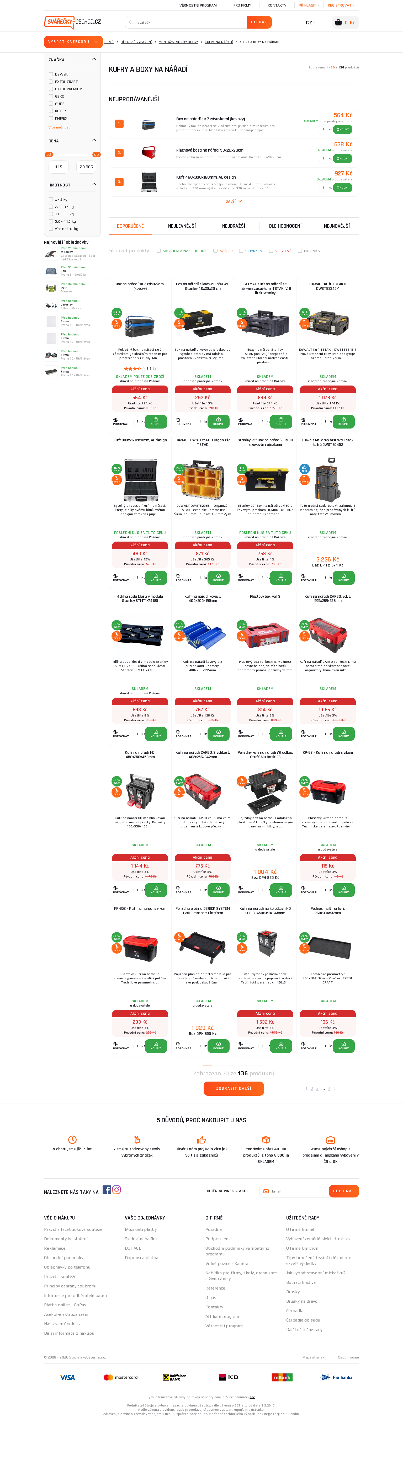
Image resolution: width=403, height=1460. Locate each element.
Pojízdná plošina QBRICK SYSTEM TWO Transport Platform (203, 947)
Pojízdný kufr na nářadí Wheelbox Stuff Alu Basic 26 (265, 781)
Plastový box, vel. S (265, 614)
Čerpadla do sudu (303, 1359)
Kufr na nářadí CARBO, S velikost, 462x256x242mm (203, 781)
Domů (109, 42)
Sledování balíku (141, 1278)
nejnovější (337, 226)
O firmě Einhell (301, 1269)
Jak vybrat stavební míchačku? (316, 1312)
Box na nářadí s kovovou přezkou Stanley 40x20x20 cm (203, 288)
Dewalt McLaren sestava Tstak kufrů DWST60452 (327, 452)
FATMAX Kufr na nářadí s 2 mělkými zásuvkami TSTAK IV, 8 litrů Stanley (265, 290)
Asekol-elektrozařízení (66, 1354)
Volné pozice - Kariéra (226, 1303)
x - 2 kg (61, 199)
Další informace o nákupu (69, 1373)
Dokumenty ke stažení (66, 1278)
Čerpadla (295, 1350)
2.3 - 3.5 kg (64, 207)
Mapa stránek (312, 1397)
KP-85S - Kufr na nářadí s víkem (140, 942)
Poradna (213, 1269)
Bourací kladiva (301, 1322)
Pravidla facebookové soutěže (73, 1269)
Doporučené (130, 226)
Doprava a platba (141, 1297)
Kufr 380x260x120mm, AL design (140, 450)
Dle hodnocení (285, 226)
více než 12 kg (66, 229)
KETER (60, 111)
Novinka (312, 251)
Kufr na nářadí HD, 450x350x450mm (140, 781)
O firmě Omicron (302, 1288)
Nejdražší (233, 226)
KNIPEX (61, 118)
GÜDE (60, 103)
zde (252, 1437)
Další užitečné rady (304, 1369)
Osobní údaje (348, 1397)
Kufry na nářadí (219, 42)
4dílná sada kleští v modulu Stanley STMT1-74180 (140, 616)
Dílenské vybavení (136, 42)
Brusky (293, 1331)
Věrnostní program (198, 5)
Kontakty (277, 5)
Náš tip (226, 251)
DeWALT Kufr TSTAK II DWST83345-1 (327, 288)
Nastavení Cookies (62, 1363)
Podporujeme (218, 1278)
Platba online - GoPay (65, 1344)
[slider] (47, 154)
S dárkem (254, 251)
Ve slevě (283, 251)
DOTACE (133, 1288)
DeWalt (61, 74)
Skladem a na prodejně (185, 251)
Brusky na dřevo (302, 1341)
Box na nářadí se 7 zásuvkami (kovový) (140, 288)
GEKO (59, 96)
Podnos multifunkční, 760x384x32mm (328, 945)
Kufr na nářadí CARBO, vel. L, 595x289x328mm (328, 616)
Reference (215, 1327)
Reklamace (54, 1288)
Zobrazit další (234, 1128)
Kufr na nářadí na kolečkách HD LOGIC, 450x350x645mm (265, 945)
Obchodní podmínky (63, 1297)
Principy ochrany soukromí (70, 1325)
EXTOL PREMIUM (68, 89)
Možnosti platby (141, 1269)
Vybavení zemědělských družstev (318, 1278)
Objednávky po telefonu (67, 1306)
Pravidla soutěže (60, 1316)
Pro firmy (242, 5)
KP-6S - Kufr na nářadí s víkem (328, 778)
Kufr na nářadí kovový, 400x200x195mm (202, 616)
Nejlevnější (182, 226)
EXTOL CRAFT (66, 81)
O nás (210, 1337)
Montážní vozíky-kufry (178, 42)
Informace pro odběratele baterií (76, 1335)
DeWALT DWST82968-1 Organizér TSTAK (202, 452)
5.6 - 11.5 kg (65, 221)
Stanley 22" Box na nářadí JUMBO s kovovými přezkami (265, 452)
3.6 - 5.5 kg (64, 214)
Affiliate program (222, 1356)
